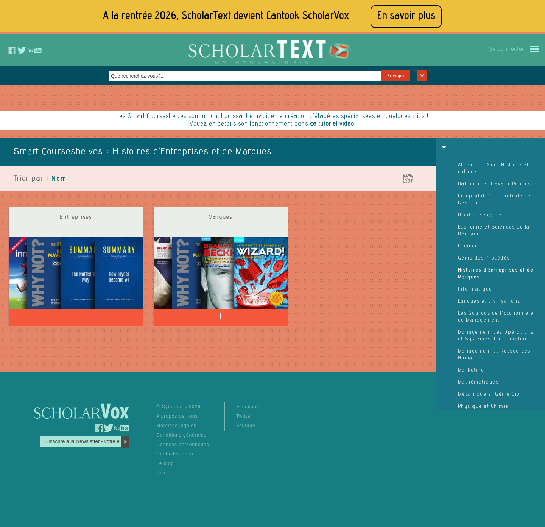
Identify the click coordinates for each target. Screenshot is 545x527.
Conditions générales (181, 435)
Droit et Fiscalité (480, 215)
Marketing (471, 370)
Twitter (244, 416)
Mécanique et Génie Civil (490, 394)
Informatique (475, 289)
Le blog (165, 463)
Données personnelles (182, 444)
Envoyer (396, 76)
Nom (59, 179)
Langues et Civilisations (489, 301)
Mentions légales (176, 425)
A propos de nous (177, 416)
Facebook (247, 406)
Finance (468, 246)
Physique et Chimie (483, 406)
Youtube (245, 425)
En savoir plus (406, 16)
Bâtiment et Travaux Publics (494, 184)
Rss (160, 473)
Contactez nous (174, 454)
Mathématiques (478, 382)
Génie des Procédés (484, 258)
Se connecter (506, 50)
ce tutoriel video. (333, 124)
